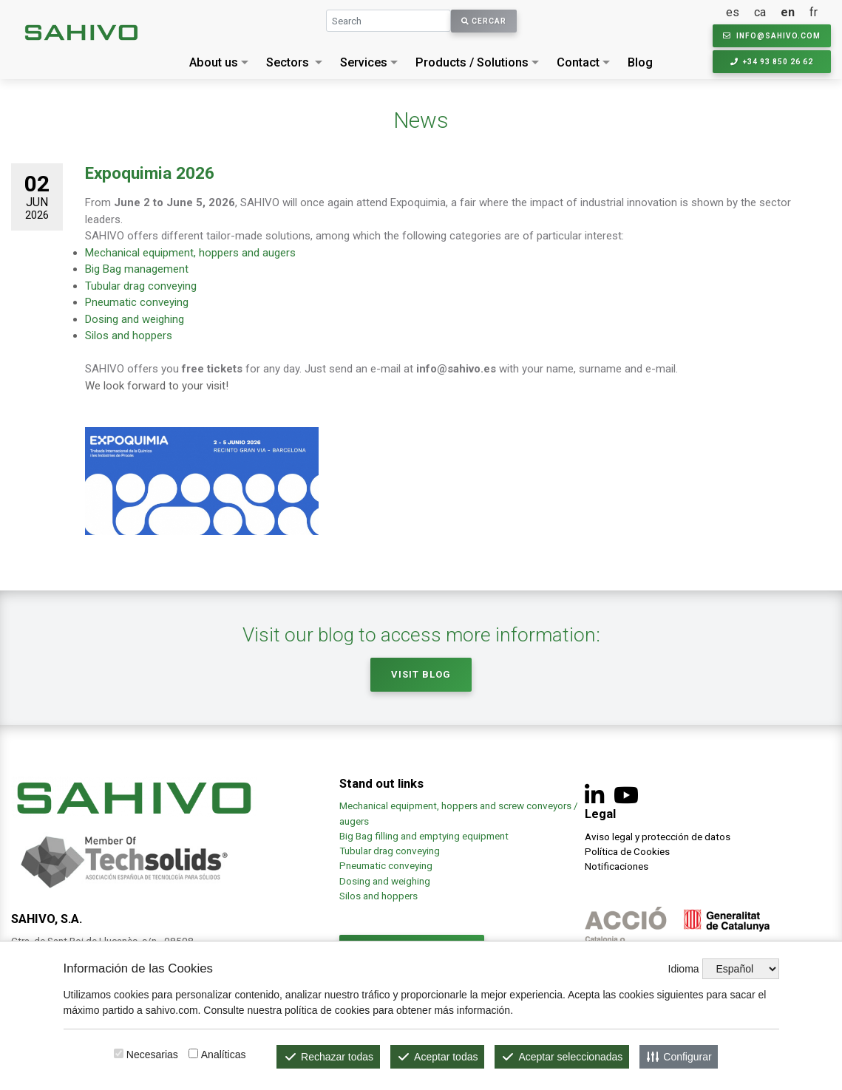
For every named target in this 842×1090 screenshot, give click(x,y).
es (732, 12)
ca (760, 12)
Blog (640, 62)
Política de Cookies (627, 851)
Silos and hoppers (128, 335)
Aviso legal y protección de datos (657, 836)
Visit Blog (421, 674)
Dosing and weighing (134, 319)
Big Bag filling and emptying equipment (424, 836)
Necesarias (152, 1054)
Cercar (483, 21)
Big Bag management (137, 269)
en (788, 12)
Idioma (683, 969)
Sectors (287, 62)
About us (213, 62)
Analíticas (223, 1054)
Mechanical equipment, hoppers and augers (190, 252)
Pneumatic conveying (137, 302)
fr (813, 12)
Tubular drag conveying (141, 286)
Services (363, 62)
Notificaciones (616, 866)
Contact (578, 62)
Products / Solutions (472, 62)
